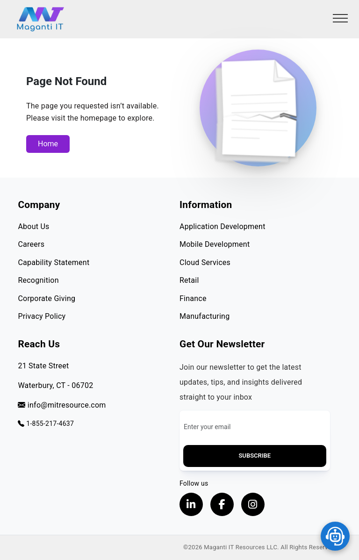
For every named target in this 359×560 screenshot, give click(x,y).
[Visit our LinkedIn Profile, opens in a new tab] (191, 504)
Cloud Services (205, 262)
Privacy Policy (41, 316)
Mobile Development (215, 244)
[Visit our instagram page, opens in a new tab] (253, 504)
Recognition (38, 280)
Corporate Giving (46, 298)
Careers (31, 244)
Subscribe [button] (254, 455)
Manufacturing (205, 316)
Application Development (223, 226)
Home (48, 143)
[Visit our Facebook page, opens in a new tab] (222, 504)
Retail (189, 280)
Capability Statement (53, 262)
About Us (33, 226)
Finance (193, 298)
